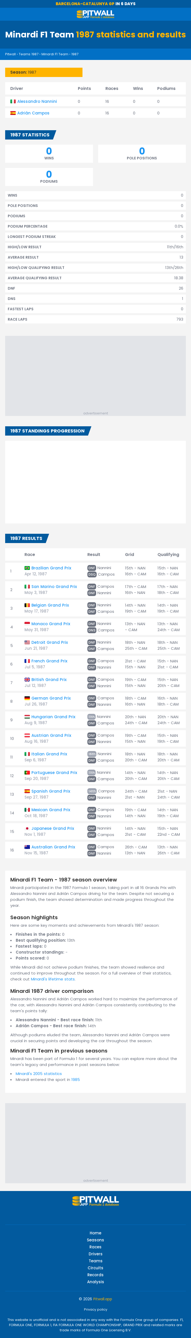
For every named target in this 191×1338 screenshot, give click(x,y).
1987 (74, 54)
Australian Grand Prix (53, 847)
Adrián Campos (33, 113)
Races (95, 1247)
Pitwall (10, 54)
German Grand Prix (51, 698)
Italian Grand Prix (49, 754)
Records (95, 1275)
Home (95, 1233)
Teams (96, 1261)
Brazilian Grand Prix (51, 568)
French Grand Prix (49, 661)
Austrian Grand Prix (51, 735)
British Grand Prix (49, 679)
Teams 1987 (28, 54)
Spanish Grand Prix (50, 791)
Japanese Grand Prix (52, 828)
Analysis (95, 1282)
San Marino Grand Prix (54, 586)
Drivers (96, 1254)
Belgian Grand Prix (50, 605)
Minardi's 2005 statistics (39, 1073)
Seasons (95, 1240)
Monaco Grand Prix (50, 624)
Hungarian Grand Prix (53, 717)
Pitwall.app (102, 1299)
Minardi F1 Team (54, 54)
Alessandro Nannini (37, 101)
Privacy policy (95, 1309)
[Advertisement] (98, 374)
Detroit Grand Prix (49, 642)
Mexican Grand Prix (50, 810)
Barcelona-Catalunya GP (85, 3)
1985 (75, 1079)
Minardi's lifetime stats (53, 979)
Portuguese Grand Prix (54, 772)
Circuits (95, 1268)
